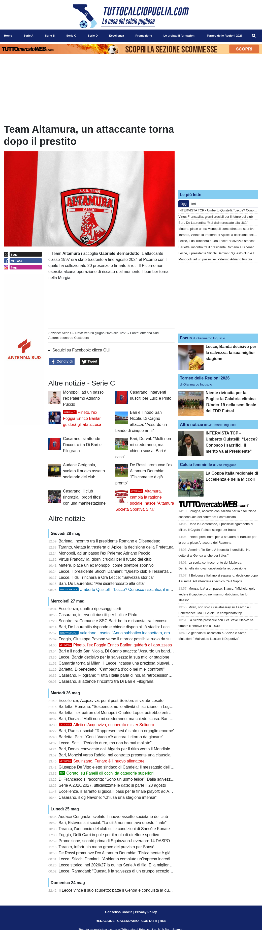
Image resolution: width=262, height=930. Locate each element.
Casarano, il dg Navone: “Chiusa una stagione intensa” (108, 797)
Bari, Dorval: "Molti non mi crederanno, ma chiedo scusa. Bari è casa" (121, 719)
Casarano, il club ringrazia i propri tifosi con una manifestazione (84, 497)
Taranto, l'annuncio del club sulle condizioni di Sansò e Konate (114, 829)
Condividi (62, 361)
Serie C (67, 333)
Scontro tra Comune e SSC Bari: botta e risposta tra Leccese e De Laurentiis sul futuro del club (143, 621)
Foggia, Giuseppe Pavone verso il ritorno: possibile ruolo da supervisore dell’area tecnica (138, 639)
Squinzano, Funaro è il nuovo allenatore (102, 761)
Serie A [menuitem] (28, 35)
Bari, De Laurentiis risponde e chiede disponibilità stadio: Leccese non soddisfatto (132, 627)
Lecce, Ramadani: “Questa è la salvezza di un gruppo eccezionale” (118, 871)
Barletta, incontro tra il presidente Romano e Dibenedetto (109, 541)
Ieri (193, 204)
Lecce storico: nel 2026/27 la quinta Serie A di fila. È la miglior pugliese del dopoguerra (136, 865)
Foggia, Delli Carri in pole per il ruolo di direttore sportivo (109, 835)
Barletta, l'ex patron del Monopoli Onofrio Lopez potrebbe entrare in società (126, 712)
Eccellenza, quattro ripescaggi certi (90, 609)
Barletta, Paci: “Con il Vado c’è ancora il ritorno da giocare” (111, 737)
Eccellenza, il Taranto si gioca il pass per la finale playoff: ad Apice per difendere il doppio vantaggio (147, 791)
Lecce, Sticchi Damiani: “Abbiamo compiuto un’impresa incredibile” (118, 859)
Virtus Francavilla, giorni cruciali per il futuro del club (105, 559)
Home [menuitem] (8, 35)
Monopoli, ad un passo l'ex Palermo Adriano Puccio (83, 398)
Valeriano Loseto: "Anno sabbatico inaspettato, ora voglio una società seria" (137, 633)
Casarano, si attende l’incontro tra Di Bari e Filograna (82, 444)
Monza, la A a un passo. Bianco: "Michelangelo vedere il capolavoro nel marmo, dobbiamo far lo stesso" (216, 594)
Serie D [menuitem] (93, 35)
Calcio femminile (196, 464)
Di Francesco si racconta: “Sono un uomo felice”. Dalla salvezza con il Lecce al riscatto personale (146, 779)
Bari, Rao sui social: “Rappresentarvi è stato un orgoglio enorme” (117, 731)
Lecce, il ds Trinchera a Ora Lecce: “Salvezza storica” (106, 577)
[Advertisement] (218, 154)
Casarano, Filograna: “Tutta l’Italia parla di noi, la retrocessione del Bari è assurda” (132, 675)
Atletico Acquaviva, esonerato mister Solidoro (106, 725)
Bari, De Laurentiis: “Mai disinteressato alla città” (102, 583)
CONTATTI (149, 921)
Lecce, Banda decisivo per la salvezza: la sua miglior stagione (114, 657)
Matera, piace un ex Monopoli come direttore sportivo (106, 565)
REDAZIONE (104, 921)
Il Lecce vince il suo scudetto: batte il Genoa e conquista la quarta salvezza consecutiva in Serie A (146, 890)
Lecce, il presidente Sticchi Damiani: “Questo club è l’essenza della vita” (123, 571)
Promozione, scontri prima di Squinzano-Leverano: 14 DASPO (114, 841)
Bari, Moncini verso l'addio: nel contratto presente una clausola (115, 755)
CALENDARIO (128, 921)
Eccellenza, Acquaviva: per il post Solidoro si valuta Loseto (111, 700)
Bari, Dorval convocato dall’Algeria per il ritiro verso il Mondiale (114, 749)
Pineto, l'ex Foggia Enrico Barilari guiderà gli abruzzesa (82, 418)
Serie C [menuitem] (71, 35)
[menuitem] (254, 36)
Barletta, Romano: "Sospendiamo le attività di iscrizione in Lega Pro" (120, 706)
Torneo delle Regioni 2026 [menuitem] (225, 35)
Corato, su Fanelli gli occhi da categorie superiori (106, 773)
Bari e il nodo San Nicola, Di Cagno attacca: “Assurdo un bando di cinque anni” (129, 651)
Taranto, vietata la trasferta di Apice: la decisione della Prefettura (115, 547)
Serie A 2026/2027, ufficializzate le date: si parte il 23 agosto (112, 785)
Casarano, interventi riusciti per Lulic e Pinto (98, 615)
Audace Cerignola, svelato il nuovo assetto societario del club (84, 471)
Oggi (183, 204)
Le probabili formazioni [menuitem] (179, 35)
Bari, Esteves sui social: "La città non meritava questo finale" (113, 822)
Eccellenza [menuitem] (116, 35)
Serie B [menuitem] (50, 35)
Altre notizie (191, 424)
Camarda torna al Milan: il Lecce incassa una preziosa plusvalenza (118, 663)
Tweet (89, 361)
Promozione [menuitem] (143, 35)
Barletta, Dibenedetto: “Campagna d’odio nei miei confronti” (112, 669)
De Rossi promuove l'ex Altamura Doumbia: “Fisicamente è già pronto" (122, 853)
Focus (186, 338)
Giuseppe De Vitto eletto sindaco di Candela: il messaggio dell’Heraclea (123, 767)
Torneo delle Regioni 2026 (205, 378)
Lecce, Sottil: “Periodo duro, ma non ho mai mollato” (105, 743)
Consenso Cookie (118, 912)
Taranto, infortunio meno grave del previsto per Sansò (106, 847)
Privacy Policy (146, 912)
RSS (163, 921)
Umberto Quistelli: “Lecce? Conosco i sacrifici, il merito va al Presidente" (134, 589)
